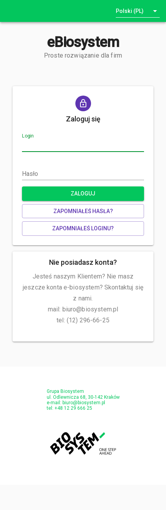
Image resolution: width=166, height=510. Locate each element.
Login (27, 136)
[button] (138, 11)
